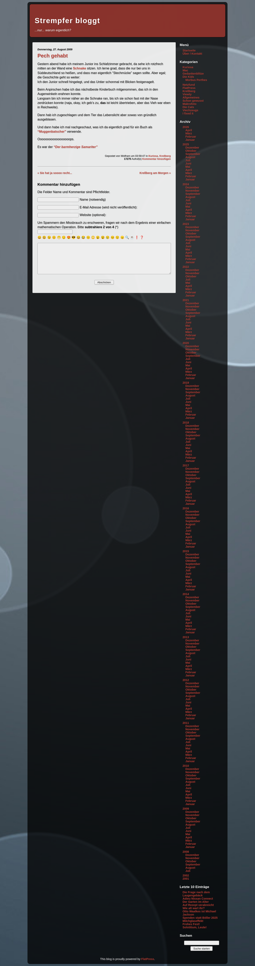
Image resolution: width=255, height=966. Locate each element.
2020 (185, 343)
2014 (185, 594)
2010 (185, 765)
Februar (190, 136)
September (192, 154)
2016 (185, 508)
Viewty (186, 94)
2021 (185, 300)
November (192, 190)
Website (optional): (93, 215)
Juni (188, 163)
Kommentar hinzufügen (156, 158)
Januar (190, 139)
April (188, 130)
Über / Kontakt (192, 53)
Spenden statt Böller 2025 (200, 917)
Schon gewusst (193, 100)
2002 (185, 875)
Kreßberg (165, 155)
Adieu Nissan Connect (197, 898)
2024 (185, 184)
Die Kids (188, 76)
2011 (185, 722)
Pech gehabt (52, 55)
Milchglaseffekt (192, 921)
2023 (185, 224)
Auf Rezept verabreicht (198, 905)
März (188, 133)
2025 (185, 144)
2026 (185, 127)
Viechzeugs (190, 110)
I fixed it (187, 113)
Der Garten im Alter (195, 901)
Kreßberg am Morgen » (155, 172)
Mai (187, 166)
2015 (185, 551)
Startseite (189, 50)
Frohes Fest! (191, 924)
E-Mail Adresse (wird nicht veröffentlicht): (108, 207)
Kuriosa (153, 155)
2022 (185, 266)
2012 (185, 680)
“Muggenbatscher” (51, 131)
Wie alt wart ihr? (193, 908)
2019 (185, 382)
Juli (187, 160)
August (190, 157)
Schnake (79, 68)
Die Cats (188, 107)
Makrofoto (189, 103)
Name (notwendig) (93, 199)
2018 (185, 422)
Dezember (192, 147)
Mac (185, 70)
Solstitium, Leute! (194, 927)
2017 (185, 465)
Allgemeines (190, 97)
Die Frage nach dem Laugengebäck (196, 894)
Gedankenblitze (193, 73)
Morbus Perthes (196, 80)
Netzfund (188, 84)
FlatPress (188, 88)
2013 (185, 637)
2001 (185, 878)
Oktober (190, 150)
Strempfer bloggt (67, 21)
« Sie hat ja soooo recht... (54, 172)
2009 (185, 808)
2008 (185, 851)
